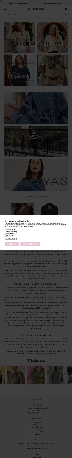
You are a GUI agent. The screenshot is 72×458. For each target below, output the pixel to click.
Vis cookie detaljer (11, 239)
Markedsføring (12, 231)
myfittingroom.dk (12, 223)
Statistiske (10, 236)
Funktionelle (11, 234)
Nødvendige (11, 229)
